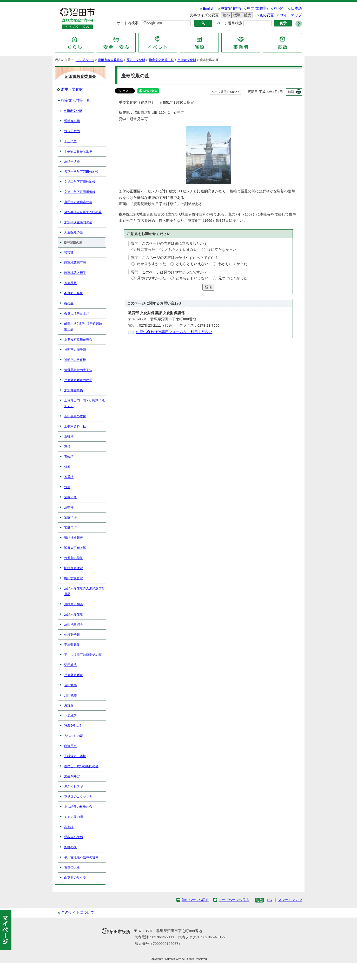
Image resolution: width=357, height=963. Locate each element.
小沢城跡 (70, 715)
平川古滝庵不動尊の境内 (81, 857)
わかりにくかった (232, 264)
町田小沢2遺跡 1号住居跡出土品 (83, 326)
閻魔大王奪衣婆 (75, 548)
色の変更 (266, 15)
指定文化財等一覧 (161, 60)
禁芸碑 (69, 252)
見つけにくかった (232, 278)
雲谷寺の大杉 (73, 837)
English (208, 8)
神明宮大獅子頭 (75, 350)
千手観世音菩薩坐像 (78, 151)
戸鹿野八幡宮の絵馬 (78, 380)
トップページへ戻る (234, 900)
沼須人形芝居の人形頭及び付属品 (84, 591)
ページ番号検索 (229, 23)
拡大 (246, 15)
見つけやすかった (151, 278)
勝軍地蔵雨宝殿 (75, 263)
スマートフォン (290, 900)
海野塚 (69, 705)
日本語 (296, 8)
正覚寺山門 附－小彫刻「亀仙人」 (84, 403)
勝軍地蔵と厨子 (75, 273)
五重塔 (69, 477)
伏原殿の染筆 (73, 558)
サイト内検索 (127, 23)
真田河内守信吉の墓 (78, 202)
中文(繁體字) (257, 8)
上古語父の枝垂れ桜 (78, 807)
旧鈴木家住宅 (73, 568)
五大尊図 (70, 283)
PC (269, 900)
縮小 (225, 15)
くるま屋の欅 (73, 817)
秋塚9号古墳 (73, 726)
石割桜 (69, 827)
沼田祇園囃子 (73, 624)
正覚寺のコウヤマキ (78, 796)
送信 (208, 287)
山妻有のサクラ (75, 877)
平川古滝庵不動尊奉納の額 (83, 655)
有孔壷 (69, 303)
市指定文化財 (186, 60)
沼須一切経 (72, 161)
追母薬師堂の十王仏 (78, 370)
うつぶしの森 (73, 736)
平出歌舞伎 (72, 645)
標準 (236, 15)
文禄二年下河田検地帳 (79, 182)
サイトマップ (291, 15)
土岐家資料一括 (75, 426)
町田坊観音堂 (73, 578)
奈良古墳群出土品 (76, 313)
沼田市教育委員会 (110, 60)
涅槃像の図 (72, 121)
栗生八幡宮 (72, 776)
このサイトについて (77, 912)
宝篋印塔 (70, 497)
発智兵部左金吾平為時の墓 (83, 212)
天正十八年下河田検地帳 (81, 171)
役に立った (146, 250)
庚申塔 (69, 507)
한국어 (279, 8)
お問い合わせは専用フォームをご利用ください (174, 332)
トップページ (85, 60)
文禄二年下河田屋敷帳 (79, 192)
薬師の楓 (70, 847)
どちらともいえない (181, 250)
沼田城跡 (70, 665)
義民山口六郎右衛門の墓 (81, 766)
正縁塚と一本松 (75, 756)
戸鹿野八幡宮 (73, 675)
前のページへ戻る (195, 900)
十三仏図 (70, 141)
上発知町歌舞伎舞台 (78, 339)
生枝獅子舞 (72, 634)
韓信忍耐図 (72, 131)
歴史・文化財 (136, 60)
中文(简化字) (231, 8)
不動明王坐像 (73, 293)
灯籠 (67, 467)
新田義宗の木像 (75, 416)
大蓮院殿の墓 (73, 232)
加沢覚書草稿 (73, 390)
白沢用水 (70, 746)
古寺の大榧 (72, 867)
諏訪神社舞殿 (73, 538)
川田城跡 (70, 695)
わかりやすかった (151, 264)
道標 (67, 446)
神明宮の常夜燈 (75, 360)
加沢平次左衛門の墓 (78, 222)
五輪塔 (69, 436)
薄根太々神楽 (73, 604)
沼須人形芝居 (73, 614)
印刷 (291, 92)
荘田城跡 (70, 685)
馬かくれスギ (73, 786)
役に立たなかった (221, 250)
